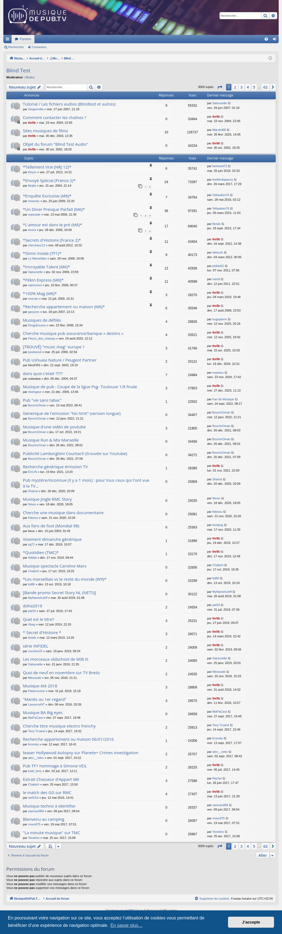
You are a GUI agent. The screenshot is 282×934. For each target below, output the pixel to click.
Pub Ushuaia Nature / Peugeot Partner (60, 360)
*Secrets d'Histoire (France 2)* (52, 240)
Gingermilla (36, 109)
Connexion (39, 47)
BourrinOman (37, 405)
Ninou (32, 504)
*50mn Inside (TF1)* (42, 253)
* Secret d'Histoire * (42, 632)
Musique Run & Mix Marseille (51, 440)
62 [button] (265, 87)
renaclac (34, 201)
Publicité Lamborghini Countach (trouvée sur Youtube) (75, 453)
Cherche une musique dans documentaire (63, 512)
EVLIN (32, 471)
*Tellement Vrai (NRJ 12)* (47, 167)
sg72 (31, 544)
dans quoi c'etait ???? (43, 373)
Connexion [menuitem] (276, 40)
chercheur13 (36, 245)
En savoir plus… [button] (126, 925)
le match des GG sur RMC (47, 792)
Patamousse (36, 691)
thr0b (32, 122)
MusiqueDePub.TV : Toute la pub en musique (48, 39)
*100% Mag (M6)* (40, 293)
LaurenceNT (36, 704)
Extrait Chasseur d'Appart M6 (51, 779)
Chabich (33, 571)
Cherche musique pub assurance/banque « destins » (73, 333)
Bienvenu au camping (43, 819)
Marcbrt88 (219, 129)
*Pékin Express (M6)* (43, 280)
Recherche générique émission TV (55, 466)
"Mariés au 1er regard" (44, 699)
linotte (32, 637)
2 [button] (235, 87)
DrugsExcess (37, 325)
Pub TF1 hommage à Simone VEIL (55, 765)
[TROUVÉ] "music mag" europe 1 (54, 346)
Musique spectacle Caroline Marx (54, 566)
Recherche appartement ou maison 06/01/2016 (68, 739)
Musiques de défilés (42, 320)
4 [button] (248, 87)
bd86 (31, 584)
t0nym (32, 172)
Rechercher (16, 47)
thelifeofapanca (222, 179)
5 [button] (254, 87)
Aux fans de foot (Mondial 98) (51, 525)
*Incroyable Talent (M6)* (46, 266)
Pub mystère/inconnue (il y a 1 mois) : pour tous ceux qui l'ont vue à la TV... (86, 483)
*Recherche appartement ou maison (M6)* (64, 306)
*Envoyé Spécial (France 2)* (49, 180)
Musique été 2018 (40, 685)
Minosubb (34, 677)
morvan (33, 298)
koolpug (217, 525)
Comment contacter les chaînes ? (54, 117)
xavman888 (36, 811)
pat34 (32, 611)
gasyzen (33, 311)
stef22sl (33, 797)
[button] (220, 87)
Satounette (219, 103)
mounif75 (34, 824)
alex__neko (36, 757)
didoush (217, 252)
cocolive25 (35, 651)
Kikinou (33, 517)
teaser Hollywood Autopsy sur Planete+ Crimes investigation (81, 752)
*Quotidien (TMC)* (41, 552)
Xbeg (31, 624)
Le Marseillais (37, 258)
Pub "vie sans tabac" (42, 400)
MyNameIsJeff (37, 597)
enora (32, 230)
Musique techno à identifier (49, 806)
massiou (218, 372)
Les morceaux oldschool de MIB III (55, 659)
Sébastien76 (220, 195)
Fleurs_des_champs (41, 338)
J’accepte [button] (251, 922)
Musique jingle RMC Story (47, 499)
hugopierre (219, 319)
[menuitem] (266, 39)
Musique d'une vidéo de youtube (54, 426)
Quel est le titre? (38, 619)
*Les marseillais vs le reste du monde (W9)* (64, 579)
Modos (30, 77)
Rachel (217, 778)
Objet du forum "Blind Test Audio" (55, 144)
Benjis (216, 223)
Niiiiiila (32, 557)
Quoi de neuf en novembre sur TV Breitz (61, 672)
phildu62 (218, 266)
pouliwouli (34, 352)
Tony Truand (36, 731)
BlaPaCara (35, 717)
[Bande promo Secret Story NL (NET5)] (59, 592)
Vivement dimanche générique (52, 539)
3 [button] (241, 87)
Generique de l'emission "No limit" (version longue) (72, 413)
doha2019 (32, 605)
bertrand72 (219, 166)
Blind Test (18, 70)
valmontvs (35, 285)
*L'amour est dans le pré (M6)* (52, 224)
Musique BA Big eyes (43, 712)
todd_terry (35, 771)
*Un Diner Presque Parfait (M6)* (54, 209)
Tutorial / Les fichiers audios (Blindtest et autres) (69, 104)
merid (216, 279)
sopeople (34, 214)
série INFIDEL (35, 646)
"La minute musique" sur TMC (51, 832)
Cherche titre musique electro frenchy (59, 726)
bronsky (33, 744)
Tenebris (34, 837)
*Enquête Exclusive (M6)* (47, 196)
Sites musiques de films (45, 130)
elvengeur (34, 391)
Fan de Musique (223, 399)
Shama (33, 491)
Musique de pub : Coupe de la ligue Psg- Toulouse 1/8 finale (80, 386)
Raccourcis (9, 40)
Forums (98, 39)
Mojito (32, 185)
